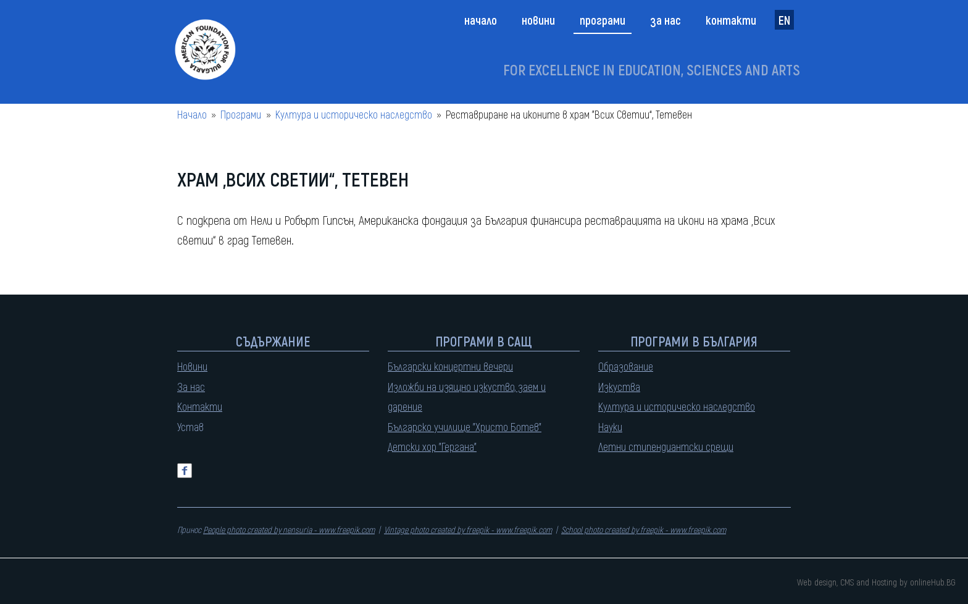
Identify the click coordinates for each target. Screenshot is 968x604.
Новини (538, 19)
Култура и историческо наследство (353, 114)
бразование (628, 366)
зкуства (622, 386)
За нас (665, 19)
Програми (602, 19)
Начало (480, 19)
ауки (613, 427)
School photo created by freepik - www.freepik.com (643, 529)
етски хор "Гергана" (435, 446)
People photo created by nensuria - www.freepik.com (289, 529)
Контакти (731, 19)
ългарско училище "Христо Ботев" (467, 427)
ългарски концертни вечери (453, 366)
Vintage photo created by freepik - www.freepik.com (468, 529)
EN (784, 19)
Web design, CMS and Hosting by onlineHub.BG (876, 581)
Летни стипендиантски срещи (665, 446)
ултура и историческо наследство (679, 406)
